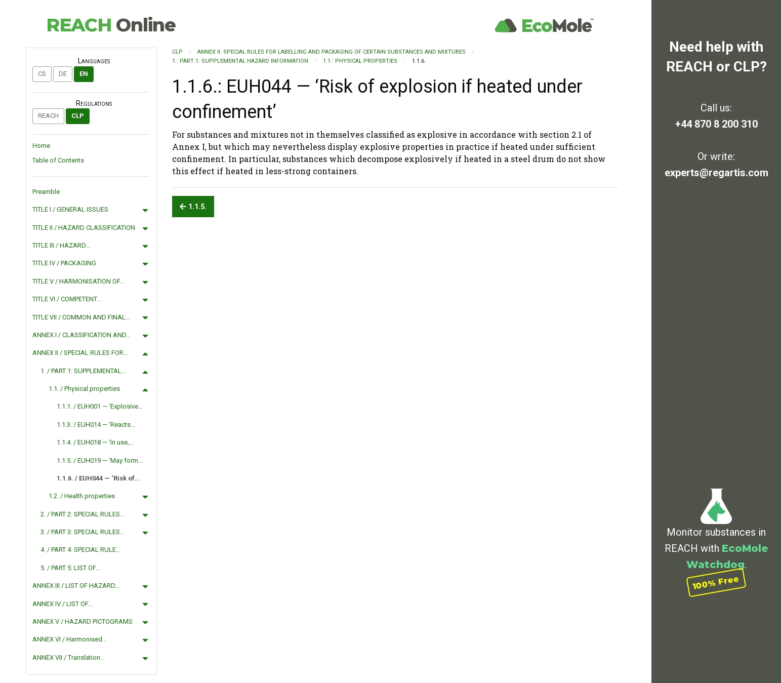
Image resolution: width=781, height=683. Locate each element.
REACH (111, 25)
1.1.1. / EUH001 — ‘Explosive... (100, 406)
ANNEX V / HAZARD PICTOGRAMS (82, 621)
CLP (77, 115)
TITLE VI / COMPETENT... (66, 299)
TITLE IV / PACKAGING (64, 263)
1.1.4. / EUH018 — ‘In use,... (95, 442)
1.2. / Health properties (82, 496)
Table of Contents (58, 160)
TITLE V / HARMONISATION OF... (78, 281)
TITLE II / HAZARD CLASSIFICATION (83, 227)
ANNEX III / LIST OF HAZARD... (75, 585)
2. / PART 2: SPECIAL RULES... (82, 514)
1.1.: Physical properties (360, 61)
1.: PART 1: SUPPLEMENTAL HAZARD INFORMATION (240, 61)
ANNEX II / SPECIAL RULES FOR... (80, 352)
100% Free (716, 582)
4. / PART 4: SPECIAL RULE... (80, 549)
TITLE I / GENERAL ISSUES (70, 209)
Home (41, 145)
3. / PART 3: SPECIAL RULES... (82, 532)
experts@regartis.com (716, 173)
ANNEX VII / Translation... (68, 657)
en (83, 73)
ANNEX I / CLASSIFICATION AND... (81, 335)
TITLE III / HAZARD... (61, 245)
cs (42, 73)
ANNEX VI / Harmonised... (69, 639)
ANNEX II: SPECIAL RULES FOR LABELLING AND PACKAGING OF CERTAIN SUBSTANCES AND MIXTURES (331, 52)
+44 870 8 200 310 (716, 124)
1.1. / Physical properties (84, 388)
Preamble (46, 191)
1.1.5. (193, 207)
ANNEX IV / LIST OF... (62, 604)
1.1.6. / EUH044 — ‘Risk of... (99, 478)
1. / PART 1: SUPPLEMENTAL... (83, 371)
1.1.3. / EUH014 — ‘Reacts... (96, 424)
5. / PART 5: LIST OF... (70, 568)
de (63, 73)
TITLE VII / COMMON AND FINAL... (81, 317)
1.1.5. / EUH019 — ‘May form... (100, 460)
